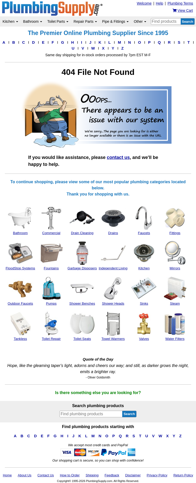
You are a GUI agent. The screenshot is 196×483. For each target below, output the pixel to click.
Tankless (20, 325)
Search (187, 22)
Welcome (144, 3)
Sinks (144, 290)
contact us (118, 157)
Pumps (51, 290)
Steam (175, 290)
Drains (113, 220)
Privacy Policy (157, 475)
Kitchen (10, 21)
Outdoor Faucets (20, 290)
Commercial (51, 220)
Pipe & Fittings (115, 21)
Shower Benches (82, 290)
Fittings (175, 220)
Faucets (144, 220)
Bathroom (32, 21)
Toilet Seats (82, 325)
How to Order (70, 475)
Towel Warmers (113, 325)
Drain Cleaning (82, 220)
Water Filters (175, 325)
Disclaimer (133, 475)
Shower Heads (113, 290)
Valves (144, 325)
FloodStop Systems (20, 255)
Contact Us (46, 475)
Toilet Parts (57, 21)
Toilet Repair (51, 325)
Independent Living (113, 255)
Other (140, 21)
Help (159, 3)
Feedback (112, 475)
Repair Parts (85, 21)
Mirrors (175, 255)
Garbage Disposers (82, 255)
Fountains (51, 255)
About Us (24, 475)
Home (7, 475)
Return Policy (183, 475)
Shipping (92, 475)
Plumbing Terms (180, 3)
